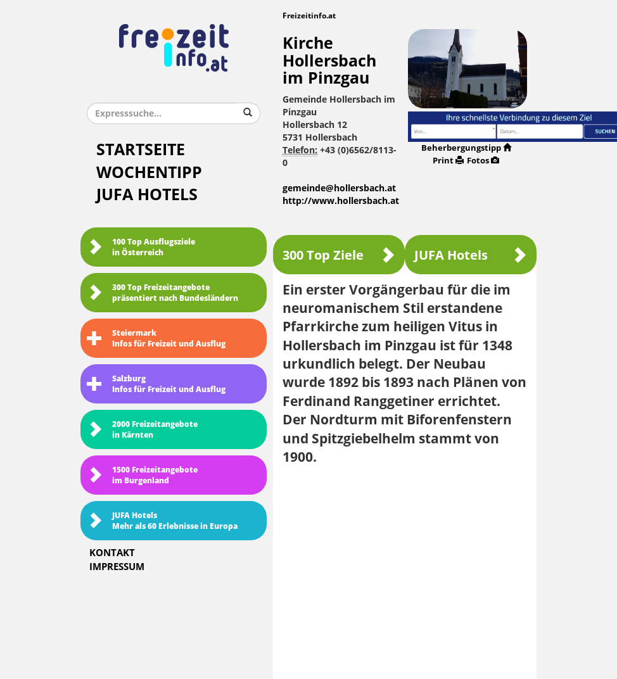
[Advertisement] (404, 567)
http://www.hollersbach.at (341, 201)
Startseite (140, 150)
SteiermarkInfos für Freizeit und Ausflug (156, 338)
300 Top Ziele (339, 255)
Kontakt (112, 553)
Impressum (116, 567)
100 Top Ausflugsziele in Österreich (141, 247)
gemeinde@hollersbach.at (339, 188)
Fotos (483, 160)
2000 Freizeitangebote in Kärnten (142, 430)
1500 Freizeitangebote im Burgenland (142, 475)
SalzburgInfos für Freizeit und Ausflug (156, 384)
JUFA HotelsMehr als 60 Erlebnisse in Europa (162, 521)
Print (448, 160)
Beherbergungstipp (466, 148)
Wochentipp (149, 172)
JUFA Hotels (147, 195)
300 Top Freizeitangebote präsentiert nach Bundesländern (162, 293)
